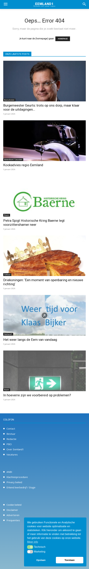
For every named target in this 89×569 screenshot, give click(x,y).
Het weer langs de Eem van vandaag (30, 340)
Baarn (6, 215)
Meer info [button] (32, 541)
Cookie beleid (13, 504)
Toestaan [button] (69, 560)
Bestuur (10, 433)
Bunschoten (9, 100)
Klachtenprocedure (17, 477)
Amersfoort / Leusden (13, 159)
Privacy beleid (14, 482)
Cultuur (7, 274)
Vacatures (12, 454)
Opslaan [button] (40, 560)
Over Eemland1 (15, 449)
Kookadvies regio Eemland (23, 165)
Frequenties (13, 520)
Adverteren (12, 515)
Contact (10, 428)
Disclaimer (12, 510)
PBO (9, 444)
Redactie (11, 439)
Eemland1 (8, 334)
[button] (30, 547)
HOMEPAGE (63, 39)
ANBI (9, 471)
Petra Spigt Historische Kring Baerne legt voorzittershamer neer (34, 223)
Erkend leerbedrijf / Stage (20, 487)
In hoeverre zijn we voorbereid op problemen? (37, 395)
